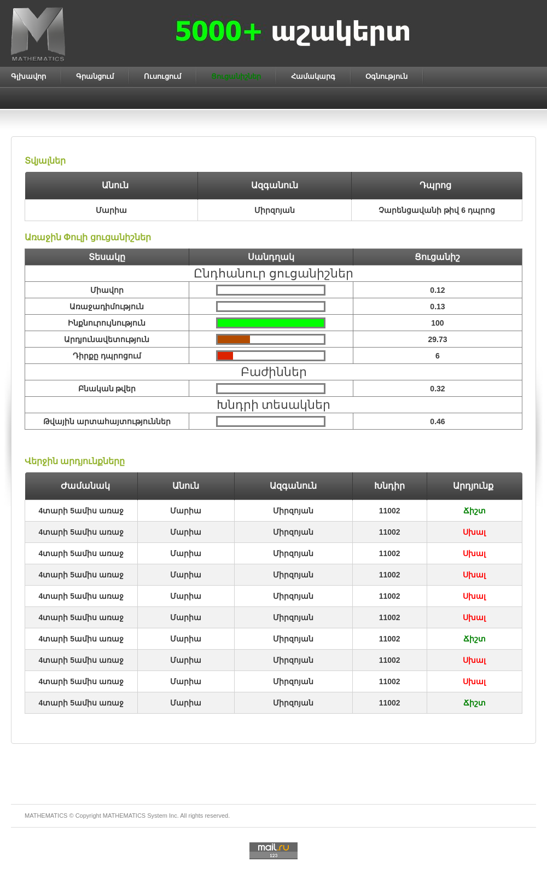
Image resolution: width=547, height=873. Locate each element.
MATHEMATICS (124, 815)
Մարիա (185, 510)
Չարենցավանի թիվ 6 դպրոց (436, 210)
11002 (389, 510)
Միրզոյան (293, 510)
